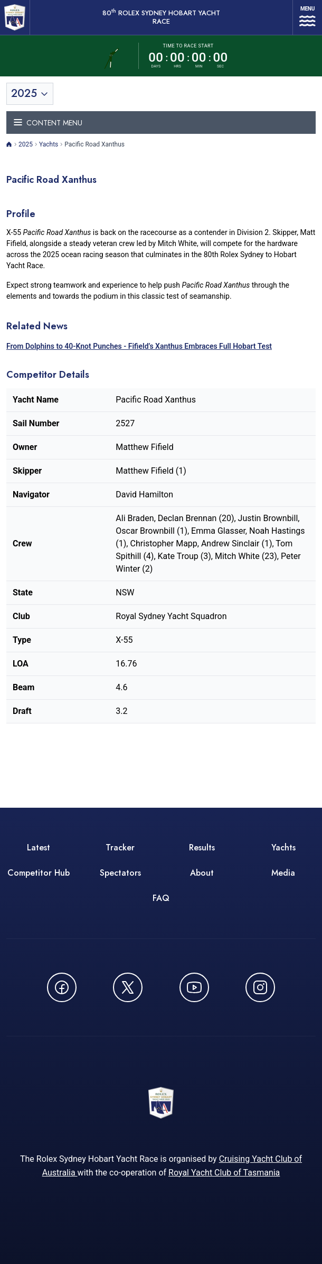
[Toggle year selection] (29, 94)
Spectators (120, 873)
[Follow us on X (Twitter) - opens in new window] (128, 987)
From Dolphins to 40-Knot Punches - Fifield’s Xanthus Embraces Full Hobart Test (139, 346)
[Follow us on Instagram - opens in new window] (260, 987)
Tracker (120, 847)
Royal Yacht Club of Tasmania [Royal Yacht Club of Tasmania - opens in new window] (224, 1173)
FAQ (161, 898)
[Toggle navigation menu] (161, 122)
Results (202, 847)
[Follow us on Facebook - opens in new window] (62, 987)
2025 (25, 144)
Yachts (48, 144)
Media (283, 873)
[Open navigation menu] (307, 17)
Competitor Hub (38, 873)
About (202, 873)
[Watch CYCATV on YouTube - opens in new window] (194, 987)
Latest (38, 847)
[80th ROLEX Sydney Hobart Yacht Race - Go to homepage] (14, 17)
